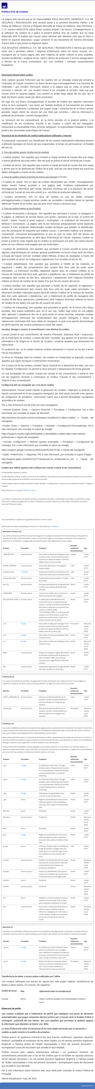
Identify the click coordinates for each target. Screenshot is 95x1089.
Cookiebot (54, 526)
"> (4, 5)
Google (23, 624)
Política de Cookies (29, 490)
